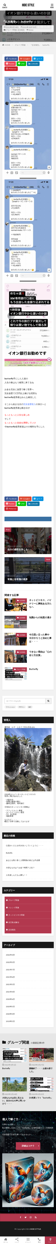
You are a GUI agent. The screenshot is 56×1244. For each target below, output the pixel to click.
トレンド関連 (13, 907)
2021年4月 (10, 992)
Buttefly (33, 669)
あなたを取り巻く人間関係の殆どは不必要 (23, 860)
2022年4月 (10, 955)
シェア (16, 1240)
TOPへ (50, 1240)
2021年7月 (10, 969)
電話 (39, 1240)
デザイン (22, 707)
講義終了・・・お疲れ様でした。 (40, 1070)
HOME (7, 45)
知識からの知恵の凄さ (40, 617)
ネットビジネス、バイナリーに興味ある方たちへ (40, 603)
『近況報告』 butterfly (39, 45)
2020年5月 (10, 1006)
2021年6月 (10, 977)
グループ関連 (11, 30)
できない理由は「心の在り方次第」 (40, 653)
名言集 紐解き (13, 922)
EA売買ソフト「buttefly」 (41, 1098)
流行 (29, 707)
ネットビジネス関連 (16, 915)
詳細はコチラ (28, 1145)
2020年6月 (10, 999)
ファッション (10, 707)
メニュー (28, 1240)
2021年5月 (10, 984)
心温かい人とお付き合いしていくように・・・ (25, 845)
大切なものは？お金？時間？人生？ (20, 867)
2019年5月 (10, 1021)
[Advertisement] (28, 461)
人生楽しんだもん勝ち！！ (16, 875)
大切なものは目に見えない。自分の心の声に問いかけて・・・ (14, 1101)
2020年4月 (10, 1014)
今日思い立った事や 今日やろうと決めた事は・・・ (40, 638)
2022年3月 (10, 962)
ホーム (5, 1240)
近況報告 (21, 30)
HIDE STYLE (28, 5)
